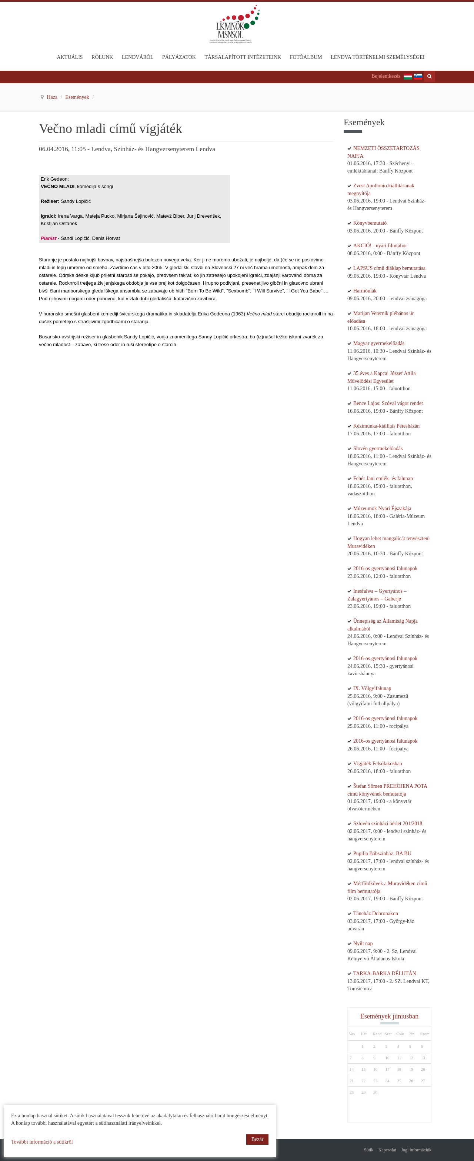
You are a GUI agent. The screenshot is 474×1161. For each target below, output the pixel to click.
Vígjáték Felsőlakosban (377, 763)
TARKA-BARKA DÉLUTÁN (384, 973)
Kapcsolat (387, 1149)
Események (77, 97)
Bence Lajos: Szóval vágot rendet (388, 403)
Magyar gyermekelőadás (378, 343)
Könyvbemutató (370, 223)
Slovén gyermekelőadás (378, 448)
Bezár (257, 1139)
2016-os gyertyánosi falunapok (385, 568)
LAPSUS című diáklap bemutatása (389, 268)
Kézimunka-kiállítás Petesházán (386, 426)
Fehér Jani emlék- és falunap (383, 478)
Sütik (368, 1149)
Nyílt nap (363, 943)
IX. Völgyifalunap (372, 688)
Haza (53, 97)
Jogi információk (416, 1149)
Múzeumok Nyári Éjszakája (382, 508)
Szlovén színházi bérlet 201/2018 (387, 823)
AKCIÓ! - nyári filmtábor (380, 245)
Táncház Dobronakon (375, 913)
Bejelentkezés (385, 76)
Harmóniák (365, 291)
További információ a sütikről (42, 1142)
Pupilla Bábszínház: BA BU (382, 853)
